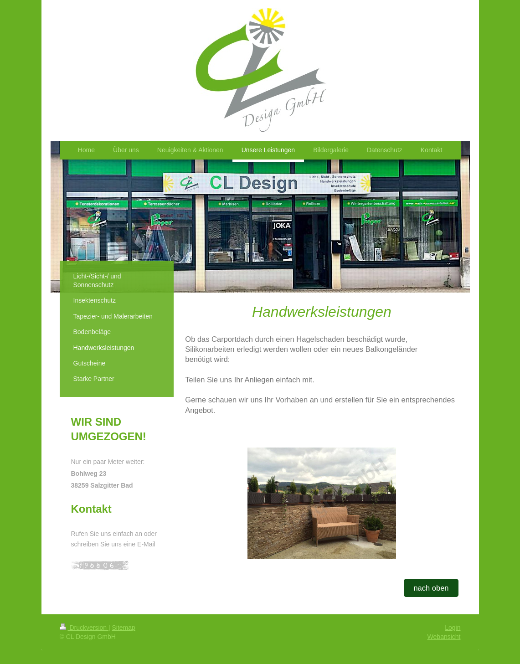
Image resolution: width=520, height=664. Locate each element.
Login (452, 627)
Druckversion (84, 627)
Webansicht (444, 636)
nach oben (430, 588)
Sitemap (123, 627)
